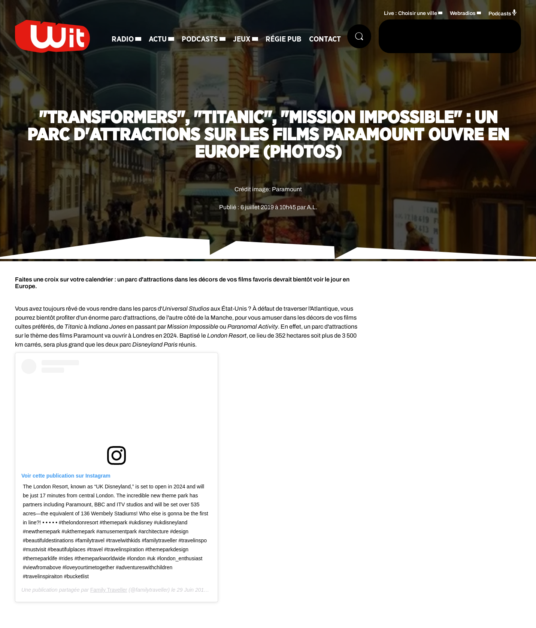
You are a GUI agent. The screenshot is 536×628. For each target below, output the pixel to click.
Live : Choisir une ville (410, 13)
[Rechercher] (359, 36)
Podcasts (200, 39)
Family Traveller (108, 590)
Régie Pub (284, 39)
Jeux (242, 39)
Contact (325, 39)
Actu (158, 39)
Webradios (463, 13)
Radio (123, 39)
